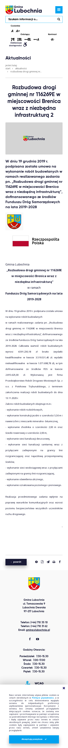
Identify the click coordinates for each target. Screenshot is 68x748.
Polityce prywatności (43, 697)
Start (7, 68)
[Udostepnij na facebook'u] (60, 562)
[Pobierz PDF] (42, 562)
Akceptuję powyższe (34, 739)
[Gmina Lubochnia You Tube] (37, 639)
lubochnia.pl (23, 9)
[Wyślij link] (48, 562)
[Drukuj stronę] (54, 562)
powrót (16, 562)
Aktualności (21, 68)
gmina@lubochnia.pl (38, 630)
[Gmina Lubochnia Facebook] (29, 639)
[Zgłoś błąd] (36, 562)
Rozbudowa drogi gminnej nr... (26, 71)
